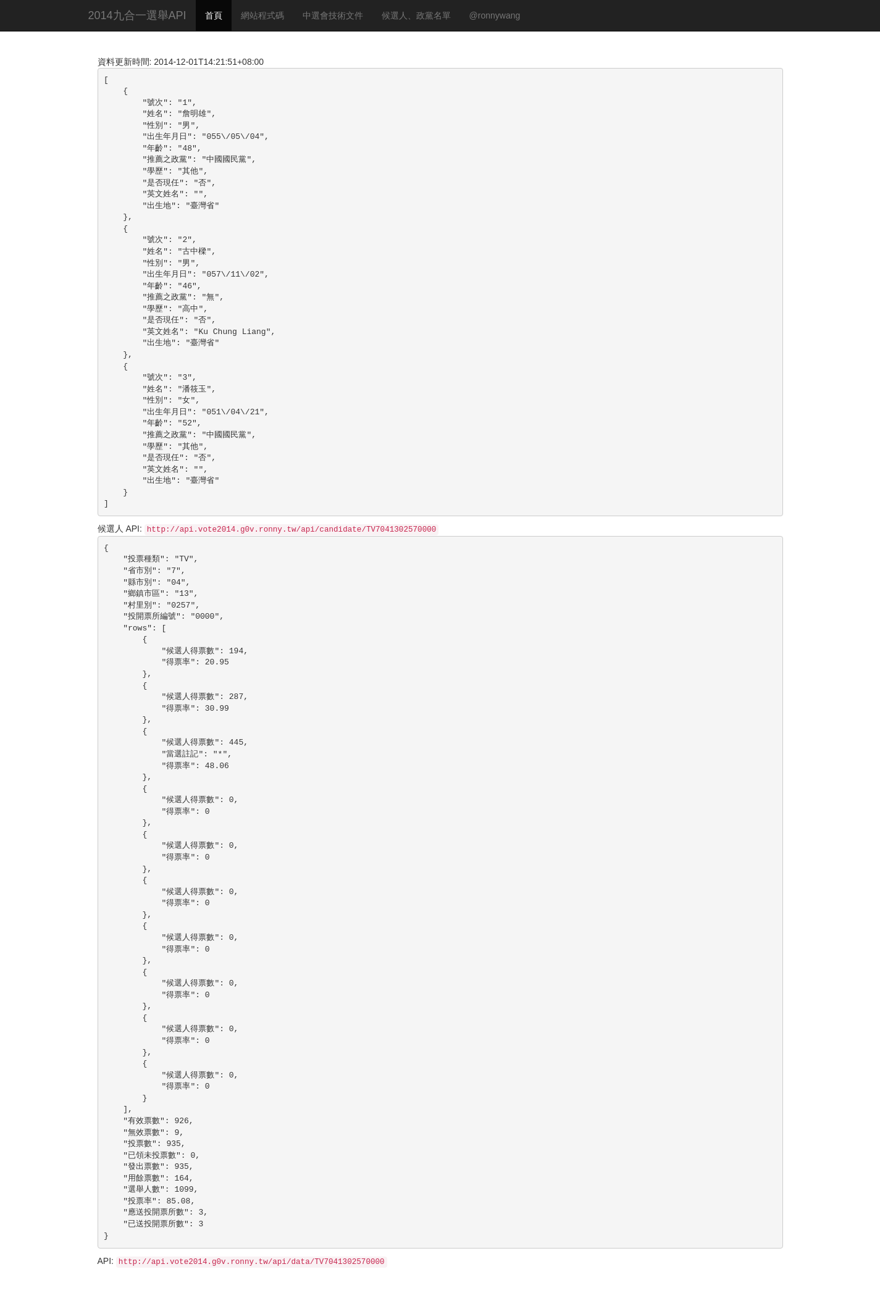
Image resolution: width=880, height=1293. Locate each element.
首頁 (213, 15)
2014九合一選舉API (137, 15)
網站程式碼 (262, 15)
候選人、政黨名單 (416, 15)
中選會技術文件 (333, 15)
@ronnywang (495, 15)
